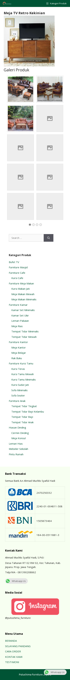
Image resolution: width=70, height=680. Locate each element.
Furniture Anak (17, 401)
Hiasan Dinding (17, 427)
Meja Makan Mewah (22, 294)
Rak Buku (16, 358)
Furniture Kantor (18, 342)
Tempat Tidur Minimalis (25, 331)
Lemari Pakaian (20, 320)
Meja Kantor (18, 347)
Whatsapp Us (15, 581)
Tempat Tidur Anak (22, 422)
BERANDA (11, 640)
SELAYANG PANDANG (18, 646)
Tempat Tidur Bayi (22, 416)
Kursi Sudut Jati (20, 384)
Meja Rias (17, 326)
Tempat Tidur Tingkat (24, 406)
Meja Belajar (18, 352)
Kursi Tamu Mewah (22, 374)
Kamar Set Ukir (20, 315)
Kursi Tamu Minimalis (23, 379)
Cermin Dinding (20, 433)
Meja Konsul (18, 438)
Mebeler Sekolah (18, 449)
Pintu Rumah (16, 454)
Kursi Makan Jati (20, 288)
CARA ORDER (13, 651)
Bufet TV (14, 262)
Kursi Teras (18, 369)
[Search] (48, 238)
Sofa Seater (18, 395)
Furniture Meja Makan (21, 283)
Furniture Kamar (18, 304)
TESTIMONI (12, 662)
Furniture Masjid (18, 267)
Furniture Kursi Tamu (21, 363)
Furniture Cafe (17, 272)
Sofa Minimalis (19, 390)
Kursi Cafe (17, 278)
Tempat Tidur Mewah (24, 336)
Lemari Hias (16, 443)
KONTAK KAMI (14, 656)
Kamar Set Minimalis (23, 310)
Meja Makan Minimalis (23, 299)
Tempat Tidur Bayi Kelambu (27, 411)
